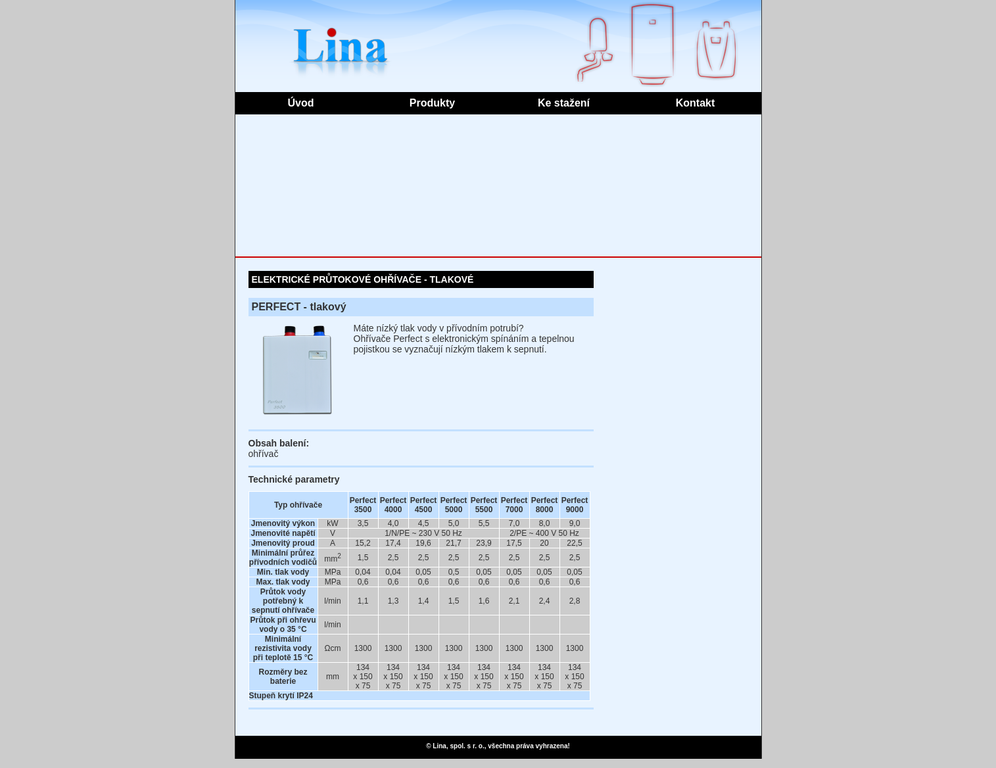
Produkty (432, 102)
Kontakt (695, 102)
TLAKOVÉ (451, 279)
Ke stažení (564, 102)
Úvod (301, 102)
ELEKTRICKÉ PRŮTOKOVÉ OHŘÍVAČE (337, 279)
